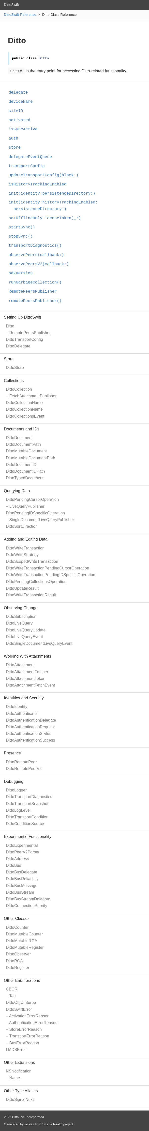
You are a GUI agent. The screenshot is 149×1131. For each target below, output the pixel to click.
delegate (20, 92)
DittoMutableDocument (26, 451)
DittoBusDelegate (21, 872)
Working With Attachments (27, 656)
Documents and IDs (21, 429)
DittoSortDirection (22, 526)
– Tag (11, 996)
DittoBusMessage (21, 886)
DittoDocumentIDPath (25, 471)
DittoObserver (18, 954)
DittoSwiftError (19, 1009)
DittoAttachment (20, 665)
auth (15, 138)
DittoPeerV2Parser (23, 852)
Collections (14, 381)
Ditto (10, 326)
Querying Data (17, 491)
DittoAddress (17, 859)
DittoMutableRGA (21, 941)
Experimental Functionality (27, 836)
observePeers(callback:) (38, 255)
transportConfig (29, 166)
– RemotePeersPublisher (28, 333)
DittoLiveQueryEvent (24, 637)
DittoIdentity (16, 707)
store (17, 147)
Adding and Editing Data (25, 539)
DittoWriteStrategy (22, 555)
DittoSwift (11, 5)
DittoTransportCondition (27, 817)
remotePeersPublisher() (37, 301)
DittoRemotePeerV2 (24, 769)
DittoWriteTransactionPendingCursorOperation (47, 568)
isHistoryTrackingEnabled (39, 184)
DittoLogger (16, 790)
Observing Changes (22, 608)
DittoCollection (19, 389)
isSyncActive (25, 129)
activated (21, 120)
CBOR (11, 989)
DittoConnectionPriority (26, 906)
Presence (12, 753)
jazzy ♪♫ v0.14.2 (36, 1124)
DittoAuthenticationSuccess (30, 740)
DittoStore (15, 367)
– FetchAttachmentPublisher (31, 396)
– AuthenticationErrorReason (32, 1023)
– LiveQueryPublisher (25, 506)
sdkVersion (23, 273)
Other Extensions (19, 1062)
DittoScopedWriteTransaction (32, 561)
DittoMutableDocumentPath (30, 458)
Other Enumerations (22, 980)
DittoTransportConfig (24, 339)
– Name (13, 1078)
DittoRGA (14, 961)
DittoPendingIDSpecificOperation (35, 513)
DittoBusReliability (22, 879)
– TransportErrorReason (27, 1036)
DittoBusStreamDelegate (28, 899)
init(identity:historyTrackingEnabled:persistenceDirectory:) (55, 205)
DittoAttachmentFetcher (27, 672)
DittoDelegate (18, 346)
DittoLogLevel (18, 810)
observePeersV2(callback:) (41, 264)
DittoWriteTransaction (25, 548)
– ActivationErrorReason (27, 1016)
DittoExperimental (22, 845)
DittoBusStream (20, 892)
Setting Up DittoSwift (22, 317)
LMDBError (16, 1050)
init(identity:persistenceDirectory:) (54, 193)
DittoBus (13, 865)
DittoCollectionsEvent (25, 416)
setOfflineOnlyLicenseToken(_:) (47, 218)
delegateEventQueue (32, 157)
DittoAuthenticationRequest (30, 727)
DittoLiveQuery (19, 623)
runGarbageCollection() (37, 282)
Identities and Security (24, 698)
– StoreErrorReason (24, 1029)
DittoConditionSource (25, 824)
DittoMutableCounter (24, 934)
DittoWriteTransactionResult (31, 595)
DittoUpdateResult (22, 588)
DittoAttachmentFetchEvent (30, 685)
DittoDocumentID (21, 465)
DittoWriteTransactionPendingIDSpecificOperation (50, 575)
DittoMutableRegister (25, 947)
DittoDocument (19, 438)
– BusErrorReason (22, 1043)
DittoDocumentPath (23, 444)
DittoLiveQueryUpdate (25, 630)
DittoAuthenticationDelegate (31, 720)
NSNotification (18, 1071)
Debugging (13, 781)
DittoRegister (17, 968)
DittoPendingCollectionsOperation (36, 582)
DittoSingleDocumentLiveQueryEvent (39, 643)
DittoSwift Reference (20, 15)
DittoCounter (17, 927)
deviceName (23, 102)
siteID (18, 111)
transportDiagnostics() (37, 245)
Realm (57, 1124)
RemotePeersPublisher (35, 291)
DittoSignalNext (20, 1099)
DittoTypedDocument (25, 478)
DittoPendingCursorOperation (32, 499)
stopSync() (23, 236)
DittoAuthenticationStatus (28, 733)
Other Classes (17, 918)
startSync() (24, 227)
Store (9, 359)
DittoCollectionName (24, 403)
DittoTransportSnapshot (27, 804)
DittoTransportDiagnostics (29, 797)
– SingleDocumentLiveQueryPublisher (40, 520)
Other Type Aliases (21, 1091)
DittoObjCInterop (21, 1002)
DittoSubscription (21, 616)
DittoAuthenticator (22, 713)
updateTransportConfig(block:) (45, 175)
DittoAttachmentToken (25, 678)
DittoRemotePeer (21, 762)
